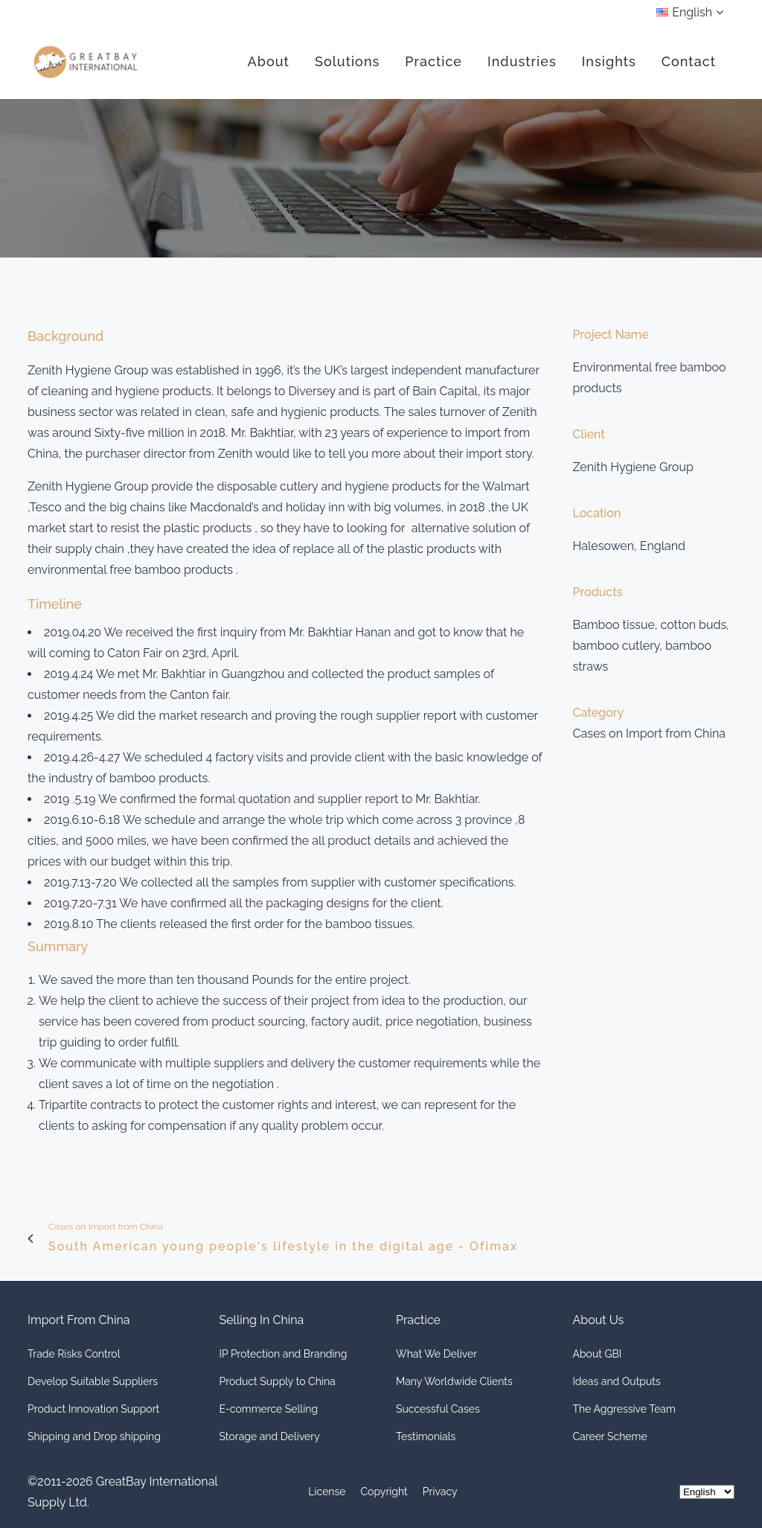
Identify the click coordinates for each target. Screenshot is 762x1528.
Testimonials (425, 1436)
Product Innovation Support (93, 1409)
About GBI (597, 1354)
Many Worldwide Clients (454, 1381)
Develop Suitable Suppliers (93, 1381)
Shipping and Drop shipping (94, 1436)
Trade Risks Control (74, 1354)
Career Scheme (610, 1436)
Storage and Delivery (270, 1436)
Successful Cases (438, 1409)
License (326, 1491)
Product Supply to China (278, 1381)
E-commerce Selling (269, 1409)
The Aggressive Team (624, 1409)
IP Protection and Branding (284, 1354)
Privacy (440, 1491)
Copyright (384, 1491)
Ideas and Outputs (617, 1381)
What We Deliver (436, 1354)
